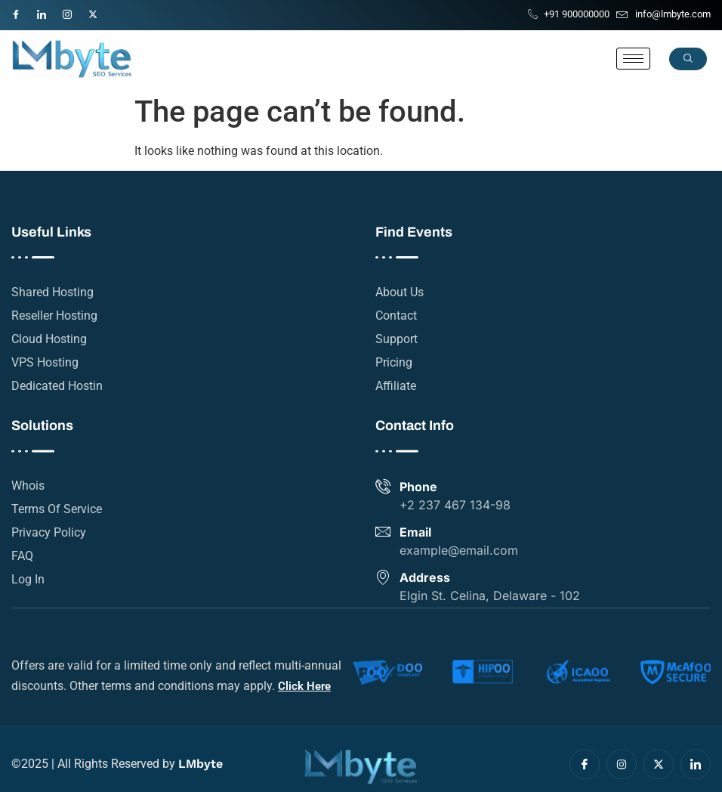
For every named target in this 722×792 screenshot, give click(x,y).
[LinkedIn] (48, 11)
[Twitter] (99, 11)
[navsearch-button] (688, 59)
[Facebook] (22, 11)
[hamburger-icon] (633, 59)
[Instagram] (74, 11)
